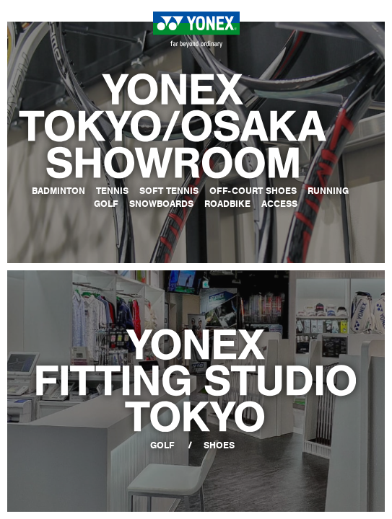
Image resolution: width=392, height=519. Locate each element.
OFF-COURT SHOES (253, 190)
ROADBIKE (227, 203)
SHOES (219, 445)
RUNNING (328, 190)
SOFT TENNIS (169, 190)
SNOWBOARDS (161, 203)
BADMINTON (58, 190)
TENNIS (112, 190)
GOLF (106, 203)
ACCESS (279, 203)
